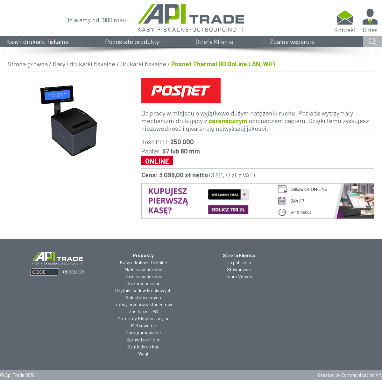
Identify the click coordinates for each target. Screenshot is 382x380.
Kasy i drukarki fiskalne (37, 41)
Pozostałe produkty (132, 41)
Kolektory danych (143, 297)
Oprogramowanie (143, 332)
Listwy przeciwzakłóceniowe (143, 304)
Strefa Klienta (214, 41)
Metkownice (143, 325)
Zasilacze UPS (143, 311)
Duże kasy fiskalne (143, 276)
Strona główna (28, 64)
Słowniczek (239, 269)
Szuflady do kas (143, 346)
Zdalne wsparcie (292, 41)
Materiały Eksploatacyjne (143, 318)
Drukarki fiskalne (143, 64)
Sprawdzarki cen (143, 339)
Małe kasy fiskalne (143, 269)
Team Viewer (238, 276)
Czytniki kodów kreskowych (143, 290)
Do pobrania (238, 262)
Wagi (143, 353)
